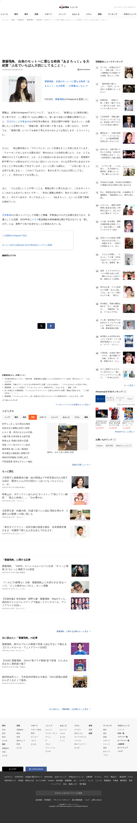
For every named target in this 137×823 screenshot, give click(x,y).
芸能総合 (20, 730)
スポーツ (48, 14)
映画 (18, 733)
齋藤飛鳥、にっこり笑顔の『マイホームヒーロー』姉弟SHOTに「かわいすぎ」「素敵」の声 (40, 387)
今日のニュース (130, 14)
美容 (130, 780)
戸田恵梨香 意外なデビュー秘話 (17, 461)
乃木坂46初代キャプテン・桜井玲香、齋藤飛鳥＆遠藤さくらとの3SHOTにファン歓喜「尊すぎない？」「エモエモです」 (47, 380)
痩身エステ (73, 784)
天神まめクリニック (76, 777)
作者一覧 (120, 733)
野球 (32, 733)
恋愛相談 (68, 780)
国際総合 (5, 748)
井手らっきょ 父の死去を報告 (16, 424)
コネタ (62, 733)
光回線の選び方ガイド (33, 777)
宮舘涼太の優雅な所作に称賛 (16, 428)
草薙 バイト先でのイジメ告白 (16, 445)
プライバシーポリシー (61, 800)
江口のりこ (12, 121)
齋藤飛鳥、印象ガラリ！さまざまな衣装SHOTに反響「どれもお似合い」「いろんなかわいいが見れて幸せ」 (46, 384)
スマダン (77, 730)
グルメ (48, 744)
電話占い (114, 777)
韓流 (18, 744)
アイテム (98, 777)
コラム (88, 14)
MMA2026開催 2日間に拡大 (15, 457)
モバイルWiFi (41, 780)
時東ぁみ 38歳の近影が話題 (15, 441)
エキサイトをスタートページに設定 (68, 793)
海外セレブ (21, 741)
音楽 (18, 737)
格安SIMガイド (10, 780)
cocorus (51, 780)
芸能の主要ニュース (81, 465)
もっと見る (129, 385)
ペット (62, 741)
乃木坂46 (6, 215)
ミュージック (120, 399)
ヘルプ (120, 751)
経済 (4, 733)
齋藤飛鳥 (59, 99)
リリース (121, 730)
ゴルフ (33, 741)
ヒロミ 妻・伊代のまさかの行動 (17, 432)
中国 (4, 752)
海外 (26, 14)
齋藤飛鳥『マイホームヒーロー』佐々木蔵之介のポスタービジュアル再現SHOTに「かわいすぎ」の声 (43, 396)
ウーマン (82, 780)
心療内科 (89, 777)
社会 (4, 730)
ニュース (4, 14)
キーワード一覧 (123, 741)
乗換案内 (107, 780)
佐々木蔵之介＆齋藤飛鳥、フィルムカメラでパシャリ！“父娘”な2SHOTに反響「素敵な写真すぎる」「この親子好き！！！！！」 (46, 391)
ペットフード (56, 784)
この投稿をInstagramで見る (14, 235)
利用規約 (47, 800)
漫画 (100, 14)
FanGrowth (48, 777)
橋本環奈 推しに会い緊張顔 (15, 449)
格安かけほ (29, 780)
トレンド (62, 14)
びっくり (63, 730)
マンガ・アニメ (51, 733)
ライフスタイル (80, 737)
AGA (65, 784)
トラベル (77, 741)
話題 (90, 733)
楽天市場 (109, 446)
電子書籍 (82, 784)
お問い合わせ (96, 800)
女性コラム (78, 733)
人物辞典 (120, 744)
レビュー (48, 730)
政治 (4, 737)
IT (46, 741)
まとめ (4, 741)
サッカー (34, 737)
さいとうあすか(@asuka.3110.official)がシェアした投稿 (27, 245)
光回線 (20, 780)
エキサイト (131, 7)
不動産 (115, 780)
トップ (7, 417)
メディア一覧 (122, 737)
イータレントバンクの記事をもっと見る (72, 405)
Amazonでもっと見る (124, 432)
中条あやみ (25, 121)
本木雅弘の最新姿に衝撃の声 (16, 453)
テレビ (129, 399)
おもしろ (76, 14)
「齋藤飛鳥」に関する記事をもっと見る (72, 631)
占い (75, 780)
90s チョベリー (80, 744)
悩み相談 (59, 780)
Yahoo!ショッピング (123, 446)
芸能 (36, 14)
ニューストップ (120, 7)
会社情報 (38, 800)
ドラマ (35, 219)
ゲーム (48, 737)
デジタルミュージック (110, 399)
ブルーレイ (100, 399)
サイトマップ (122, 748)
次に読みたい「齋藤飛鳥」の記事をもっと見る (69, 709)
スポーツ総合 (36, 730)
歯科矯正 (123, 780)
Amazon (99, 446)
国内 (16, 14)
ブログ (106, 777)
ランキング (112, 14)
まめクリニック (60, 777)
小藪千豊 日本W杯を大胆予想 (16, 436)
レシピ (90, 780)
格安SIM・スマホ (126, 777)
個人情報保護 (77, 800)
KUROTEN (19, 777)
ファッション (50, 748)
